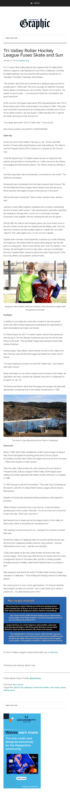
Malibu (46, 687)
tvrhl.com (54, 652)
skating (6, 690)
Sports (20, 685)
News (15, 685)
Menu (37, 3)
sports (12, 690)
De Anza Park (38, 687)
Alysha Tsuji (18, 687)
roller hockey (55, 687)
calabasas (28, 687)
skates (63, 687)
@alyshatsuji (35, 678)
